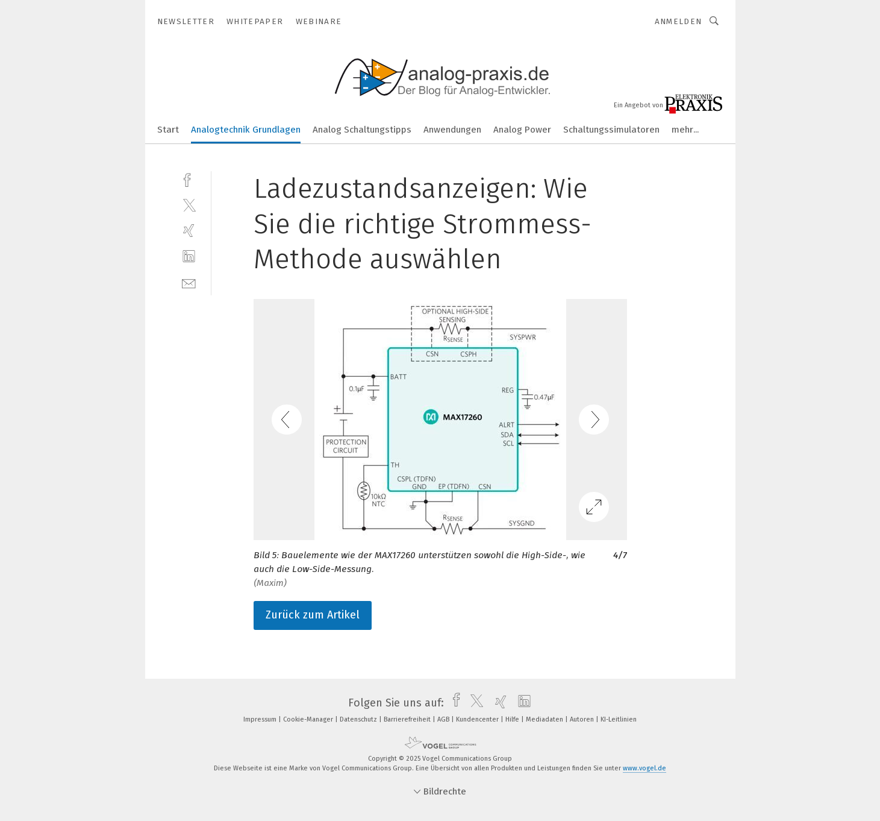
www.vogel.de (644, 768)
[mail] (188, 282)
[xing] (188, 230)
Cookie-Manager (309, 719)
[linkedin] (188, 256)
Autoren (583, 719)
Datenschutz (359, 719)
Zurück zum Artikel (313, 614)
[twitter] (188, 204)
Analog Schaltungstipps (362, 129)
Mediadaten (545, 719)
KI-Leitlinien (619, 719)
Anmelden (678, 21)
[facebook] (188, 178)
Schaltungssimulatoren (611, 129)
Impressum (260, 719)
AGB (444, 719)
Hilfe (513, 719)
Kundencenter (478, 719)
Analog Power (522, 129)
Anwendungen (452, 129)
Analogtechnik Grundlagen (246, 129)
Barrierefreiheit (408, 719)
